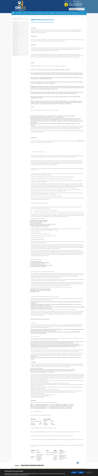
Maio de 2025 (15, 43)
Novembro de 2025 (16, 32)
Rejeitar (80, 472)
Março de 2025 (15, 48)
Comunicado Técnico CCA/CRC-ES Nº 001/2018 (42, 20)
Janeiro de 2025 (15, 52)
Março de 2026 (15, 24)
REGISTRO (25, 13)
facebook (81, 463)
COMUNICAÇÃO (52, 13)
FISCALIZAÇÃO (30, 13)
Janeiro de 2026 (15, 28)
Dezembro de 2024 (16, 54)
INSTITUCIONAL (19, 13)
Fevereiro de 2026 (16, 26)
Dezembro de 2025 (16, 30)
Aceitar (72, 472)
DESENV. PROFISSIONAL (39, 13)
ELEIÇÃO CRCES (76, 13)
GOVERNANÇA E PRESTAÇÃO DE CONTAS (64, 13)
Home (13, 13)
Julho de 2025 (15, 39)
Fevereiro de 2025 (16, 50)
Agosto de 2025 (15, 37)
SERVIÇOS (46, 13)
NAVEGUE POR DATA (16, 18)
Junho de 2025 (15, 41)
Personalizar (88, 472)
